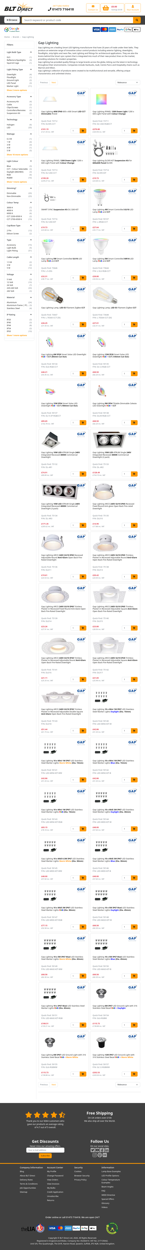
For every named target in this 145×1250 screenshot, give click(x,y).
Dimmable (11, 193)
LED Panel (11, 83)
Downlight (11, 74)
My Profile (51, 1171)
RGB (9, 174)
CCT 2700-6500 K (14, 219)
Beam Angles (108, 1186)
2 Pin (9, 230)
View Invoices (53, 1183)
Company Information (31, 1167)
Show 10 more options (17, 154)
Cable (9, 104)
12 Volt (10, 282)
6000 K (10, 213)
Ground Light (13, 80)
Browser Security (82, 1175)
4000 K (10, 210)
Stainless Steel (13, 308)
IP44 (9, 325)
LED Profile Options (110, 1175)
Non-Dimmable (14, 196)
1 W (8, 142)
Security (78, 1167)
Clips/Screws (12, 107)
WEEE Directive (108, 1195)
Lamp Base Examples (111, 1171)
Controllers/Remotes (16, 110)
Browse (12, 20)
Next (54, 82)
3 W (8, 144)
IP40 (9, 322)
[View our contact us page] (93, 7)
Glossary (105, 1203)
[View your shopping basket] (112, 7)
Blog (22, 1171)
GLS (8, 57)
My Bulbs (51, 1187)
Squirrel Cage (13, 63)
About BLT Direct (27, 1175)
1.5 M (9, 262)
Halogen (11, 124)
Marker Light (12, 86)
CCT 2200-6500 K (14, 216)
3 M (8, 265)
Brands (16, 37)
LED (8, 127)
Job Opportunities (28, 1187)
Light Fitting (12, 250)
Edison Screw (13, 233)
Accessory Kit (13, 101)
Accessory (11, 244)
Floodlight (11, 77)
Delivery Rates (26, 1179)
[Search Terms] (77, 20)
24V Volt (10, 291)
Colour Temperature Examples (111, 1181)
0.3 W (9, 138)
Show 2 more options (17, 90)
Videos (105, 1207)
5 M (8, 267)
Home (7, 37)
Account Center (55, 1167)
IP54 (9, 328)
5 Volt (9, 279)
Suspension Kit (13, 113)
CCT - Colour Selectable (17, 169)
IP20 (9, 319)
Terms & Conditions (29, 1183)
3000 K (10, 207)
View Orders (52, 1179)
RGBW (10, 177)
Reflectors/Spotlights (16, 60)
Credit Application (55, 1192)
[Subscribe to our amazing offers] (45, 1150)
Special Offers (108, 1199)
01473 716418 (61, 9)
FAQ (103, 1190)
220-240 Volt (12, 288)
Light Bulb (11, 247)
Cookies (77, 1171)
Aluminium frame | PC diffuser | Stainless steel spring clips (18, 305)
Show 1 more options (17, 181)
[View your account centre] (133, 7)
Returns (50, 1200)
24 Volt (10, 285)
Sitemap (23, 1192)
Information (108, 1167)
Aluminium (12, 302)
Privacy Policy (80, 1179)
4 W (8, 147)
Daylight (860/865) (15, 171)
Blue (9, 166)
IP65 (9, 331)
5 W (8, 150)
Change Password (55, 1175)
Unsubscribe (53, 1196)
